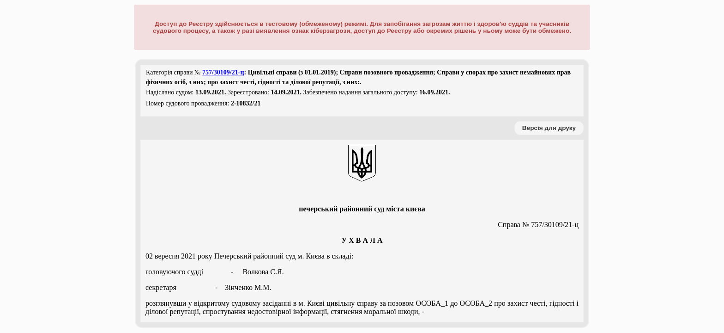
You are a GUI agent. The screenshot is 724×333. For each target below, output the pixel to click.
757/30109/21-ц (223, 72)
